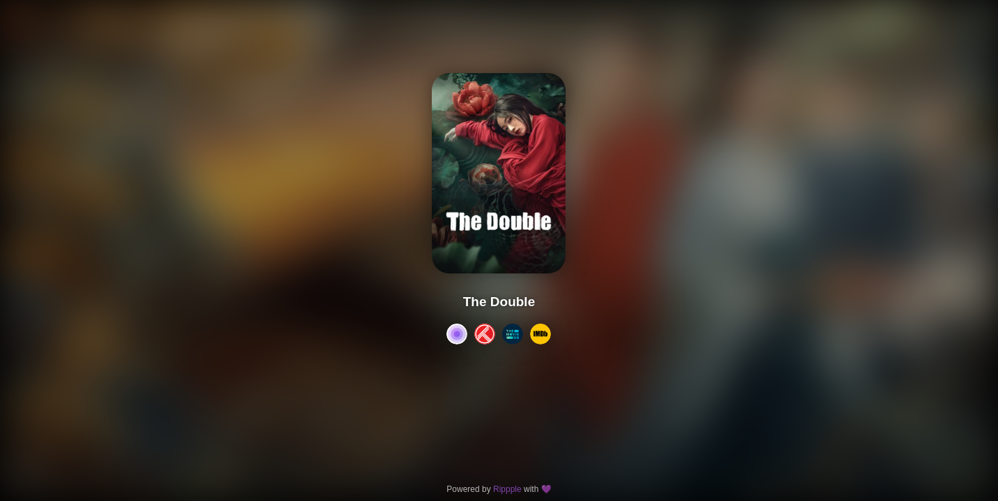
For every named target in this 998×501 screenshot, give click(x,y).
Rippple (507, 489)
